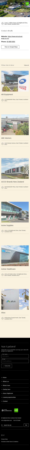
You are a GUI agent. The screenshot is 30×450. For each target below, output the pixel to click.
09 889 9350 (11, 41)
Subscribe (7, 366)
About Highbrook (8, 393)
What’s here (6, 385)
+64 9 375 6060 (16, 420)
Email (3, 359)
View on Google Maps (11, 47)
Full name (4, 354)
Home (4, 377)
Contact (5, 401)
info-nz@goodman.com (6, 420)
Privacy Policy (4, 439)
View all (26, 65)
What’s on (6, 381)
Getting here (6, 389)
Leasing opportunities (9, 397)
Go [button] (26, 425)
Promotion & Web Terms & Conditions (9, 441)
